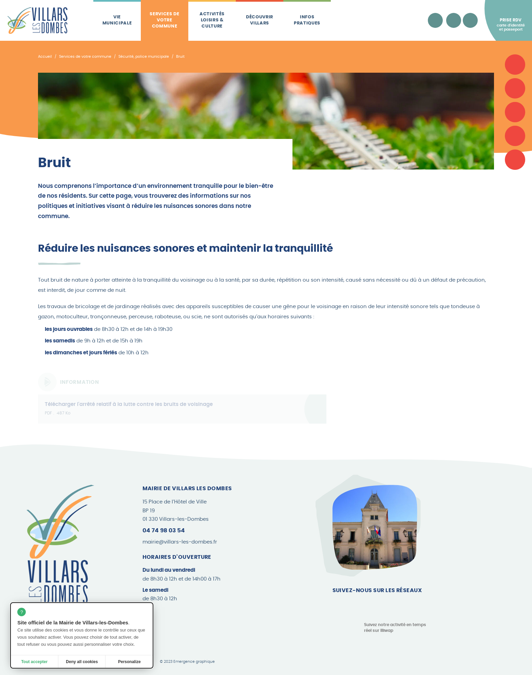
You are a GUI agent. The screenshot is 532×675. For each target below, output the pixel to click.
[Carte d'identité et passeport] (515, 64)
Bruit (180, 56)
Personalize (129, 661)
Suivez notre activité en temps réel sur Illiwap (395, 627)
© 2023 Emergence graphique (187, 661)
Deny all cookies (82, 661)
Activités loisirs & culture (212, 20)
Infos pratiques (307, 20)
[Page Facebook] (337, 605)
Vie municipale (117, 20)
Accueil (45, 56)
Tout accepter (34, 661)
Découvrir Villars (259, 20)
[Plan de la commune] (515, 112)
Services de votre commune (164, 20)
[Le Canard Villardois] (515, 159)
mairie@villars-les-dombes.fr (179, 542)
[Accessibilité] (435, 20)
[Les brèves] (515, 136)
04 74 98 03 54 (163, 530)
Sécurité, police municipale (143, 56)
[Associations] (515, 88)
